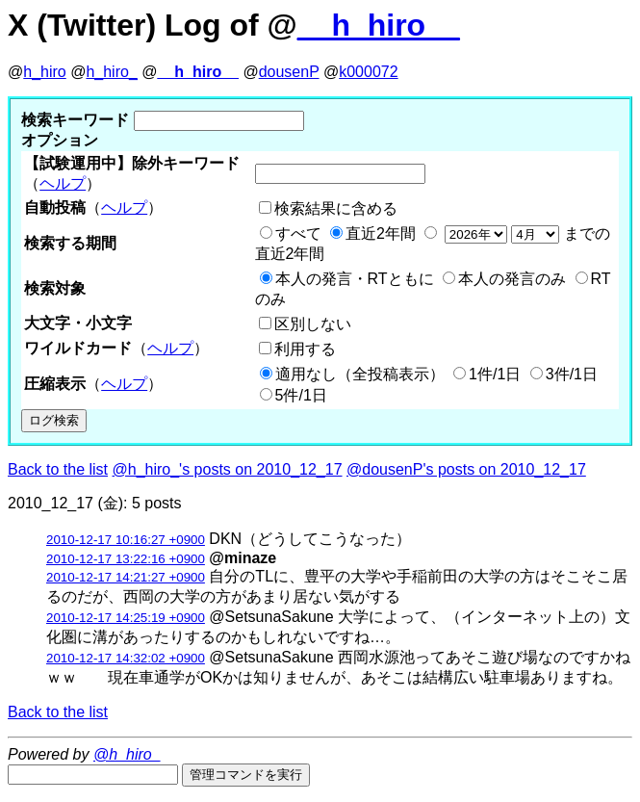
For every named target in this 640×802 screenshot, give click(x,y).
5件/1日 (301, 395)
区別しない (312, 324)
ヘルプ (62, 183)
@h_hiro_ (127, 754)
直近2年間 (381, 233)
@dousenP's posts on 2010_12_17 (466, 469)
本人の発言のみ (512, 279)
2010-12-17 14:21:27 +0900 (125, 577)
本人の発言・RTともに (354, 279)
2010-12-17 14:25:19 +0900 (125, 617)
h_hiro (44, 72)
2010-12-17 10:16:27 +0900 (125, 539)
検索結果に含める (335, 208)
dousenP (289, 72)
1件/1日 (495, 374)
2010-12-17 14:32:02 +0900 (125, 658)
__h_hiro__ (378, 25)
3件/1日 (572, 374)
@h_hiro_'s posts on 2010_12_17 (228, 469)
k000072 (368, 72)
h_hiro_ (111, 72)
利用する (305, 349)
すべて (298, 233)
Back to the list (58, 469)
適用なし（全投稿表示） (360, 374)
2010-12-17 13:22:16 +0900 (125, 559)
